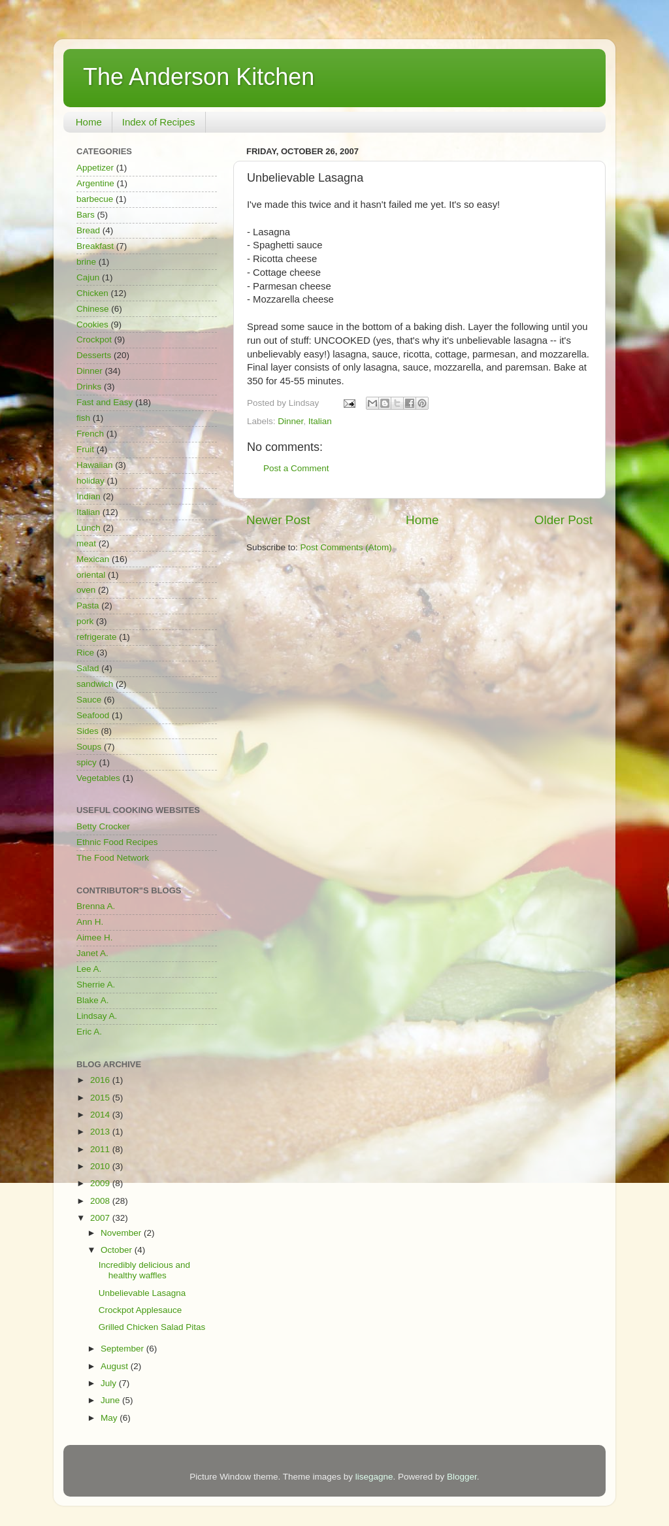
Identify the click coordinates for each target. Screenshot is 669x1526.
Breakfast (95, 246)
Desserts (93, 355)
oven (85, 590)
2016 (101, 1080)
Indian (88, 496)
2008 (101, 1201)
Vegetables (98, 778)
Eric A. (89, 1032)
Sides (87, 731)
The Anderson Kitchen (198, 76)
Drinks (88, 386)
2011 (101, 1149)
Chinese (92, 309)
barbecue (94, 199)
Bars (85, 215)
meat (86, 543)
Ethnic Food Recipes (117, 842)
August (116, 1366)
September (123, 1348)
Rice (85, 652)
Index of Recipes (158, 121)
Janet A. (92, 953)
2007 (101, 1218)
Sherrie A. (95, 984)
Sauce (88, 700)
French (90, 434)
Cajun (87, 277)
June (111, 1400)
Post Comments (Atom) (346, 547)
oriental (90, 575)
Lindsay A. (96, 1016)
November (122, 1233)
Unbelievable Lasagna (142, 1293)
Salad (87, 668)
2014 (101, 1115)
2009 (101, 1183)
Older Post (563, 520)
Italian (320, 421)
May (110, 1418)
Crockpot (94, 339)
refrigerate (96, 637)
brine (86, 262)
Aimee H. (94, 937)
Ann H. (89, 922)
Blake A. (92, 1000)
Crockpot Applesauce (140, 1310)
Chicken (92, 293)
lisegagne (374, 1477)
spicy (86, 762)
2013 (101, 1131)
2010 (101, 1166)
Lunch (88, 528)
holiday (90, 481)
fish (83, 418)
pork (84, 621)
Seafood (92, 715)
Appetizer (95, 168)
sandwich (94, 684)
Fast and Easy (104, 402)
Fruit (85, 449)
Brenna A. (95, 906)
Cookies (92, 324)
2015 (101, 1098)
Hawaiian (94, 465)
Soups (88, 747)
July (110, 1383)
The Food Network (112, 858)
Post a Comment (296, 468)
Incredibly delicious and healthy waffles (144, 1270)
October (118, 1250)
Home (89, 121)
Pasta (87, 605)
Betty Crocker (103, 826)
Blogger (462, 1477)
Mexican (92, 559)
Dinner (290, 421)
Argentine (95, 183)
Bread (88, 230)
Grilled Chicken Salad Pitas (152, 1327)
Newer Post (278, 520)
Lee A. (88, 969)
